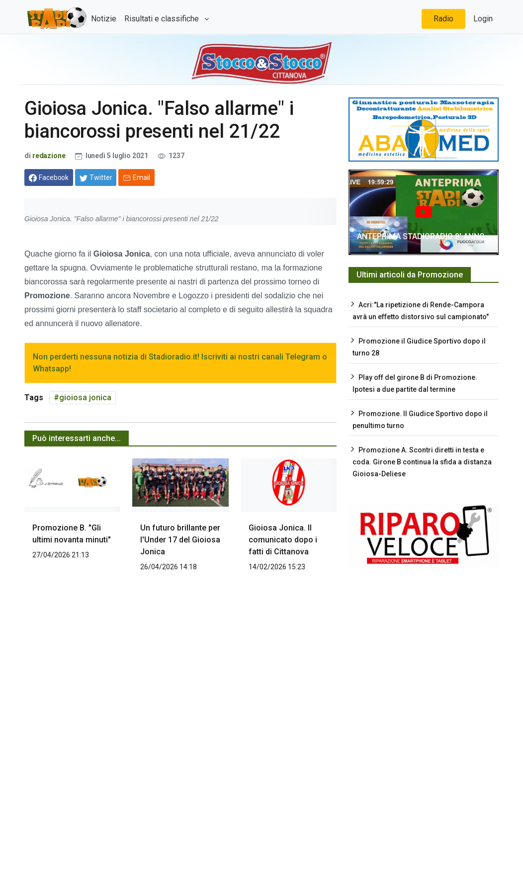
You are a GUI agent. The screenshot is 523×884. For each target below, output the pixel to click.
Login (483, 18)
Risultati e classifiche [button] (162, 18)
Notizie (103, 18)
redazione (49, 156)
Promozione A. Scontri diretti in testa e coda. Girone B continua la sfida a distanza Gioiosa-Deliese (422, 462)
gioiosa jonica (85, 397)
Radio (443, 18)
